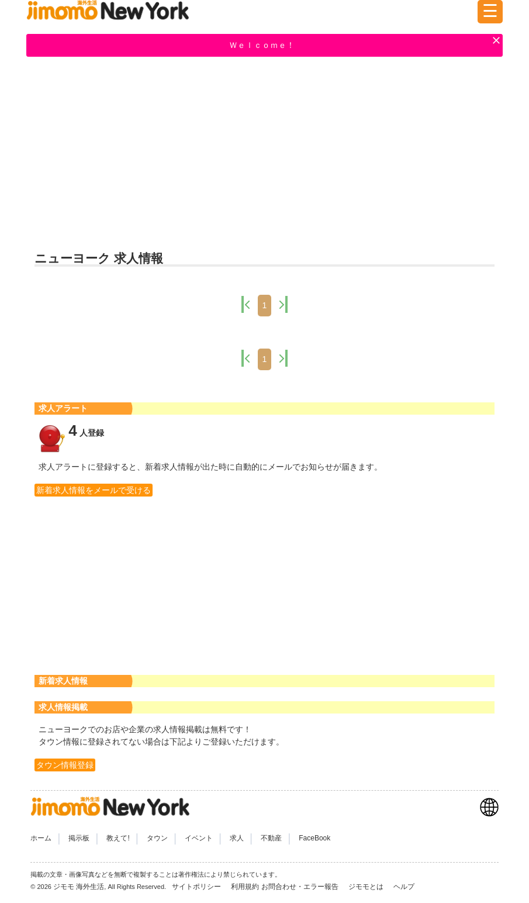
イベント (199, 838)
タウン (157, 838)
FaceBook (314, 838)
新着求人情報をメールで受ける (93, 490)
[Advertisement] (264, 153)
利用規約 (245, 887)
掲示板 (78, 838)
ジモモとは (366, 887)
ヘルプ (403, 887)
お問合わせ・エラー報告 (300, 887)
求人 (237, 838)
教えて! (117, 838)
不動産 (271, 838)
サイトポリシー (197, 887)
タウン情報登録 (65, 765)
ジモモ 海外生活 (78, 887)
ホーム (40, 838)
